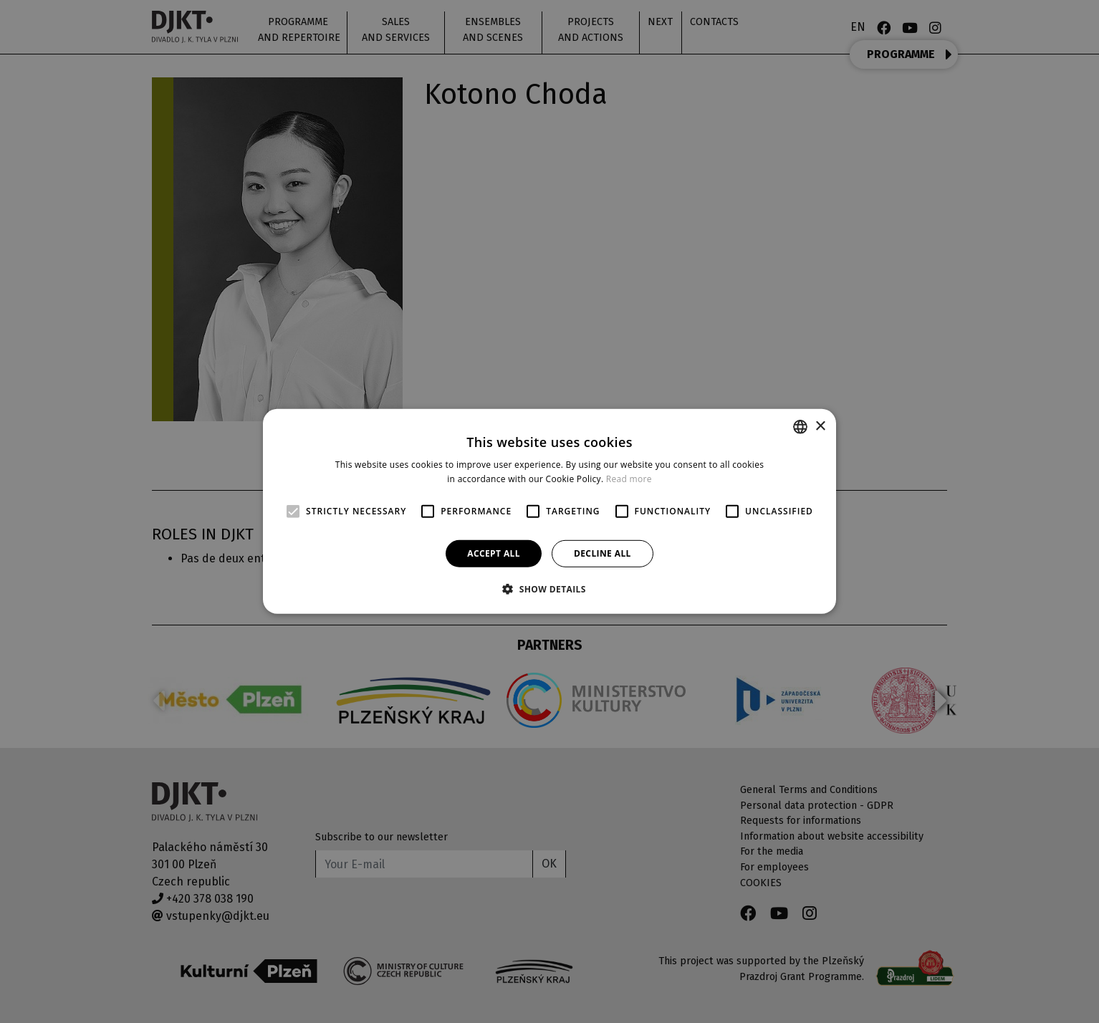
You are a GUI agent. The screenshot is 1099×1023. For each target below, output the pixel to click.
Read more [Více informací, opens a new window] (629, 479)
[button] (549, 589)
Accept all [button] (493, 553)
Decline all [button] (602, 553)
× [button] (820, 426)
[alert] (549, 511)
